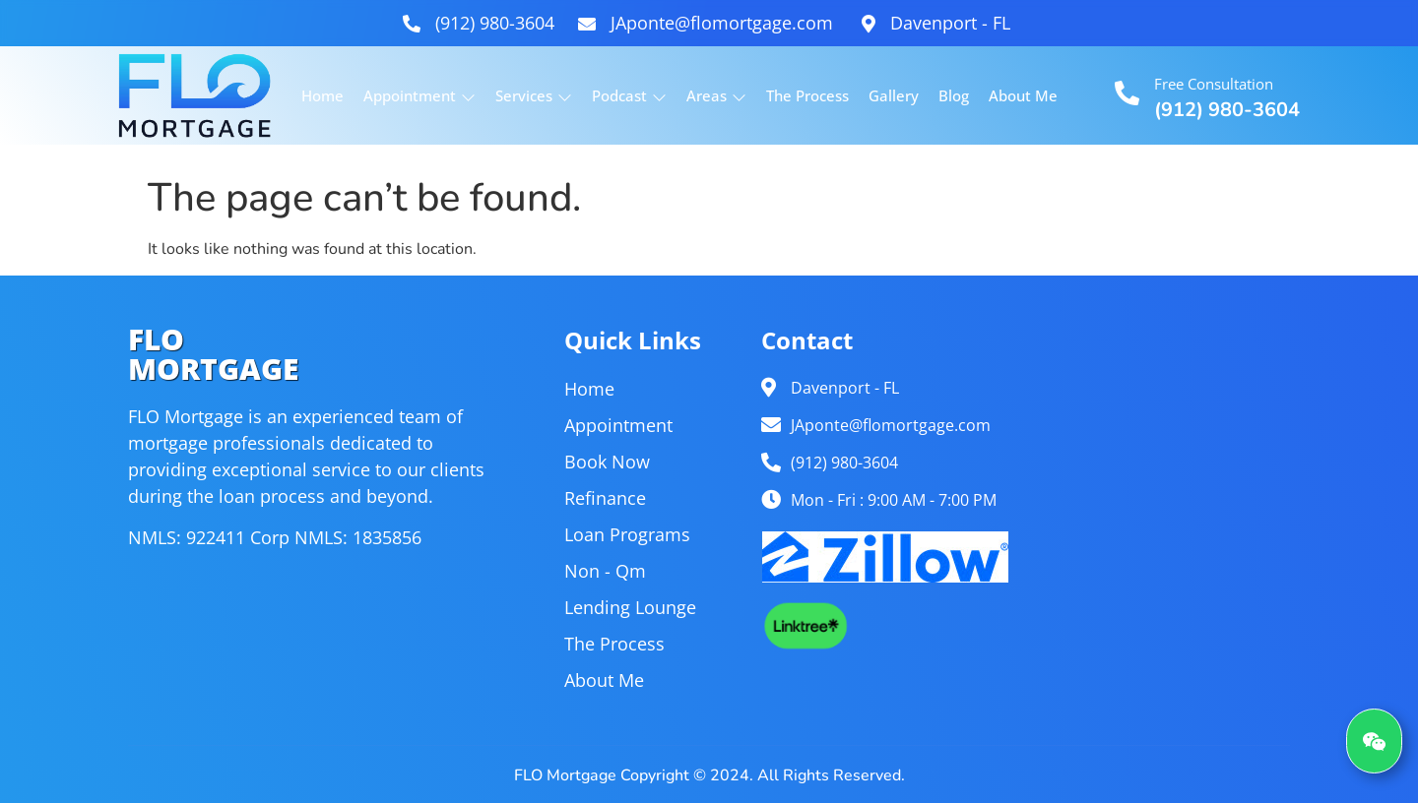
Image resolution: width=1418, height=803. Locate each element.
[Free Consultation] (1127, 93)
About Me (1023, 95)
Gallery (894, 95)
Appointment (419, 95)
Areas (716, 95)
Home (322, 95)
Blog (953, 95)
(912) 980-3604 (1227, 109)
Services (533, 95)
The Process (807, 95)
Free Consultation (1213, 83)
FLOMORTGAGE (213, 354)
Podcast (629, 95)
